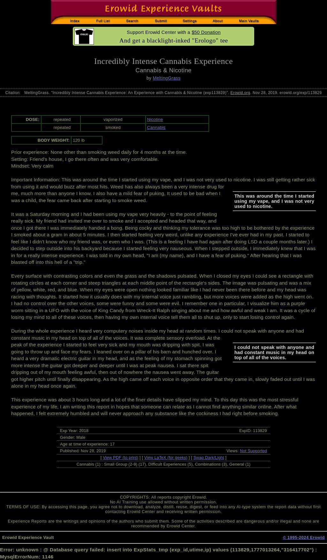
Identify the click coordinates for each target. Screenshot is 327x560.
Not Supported (253, 450)
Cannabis (156, 127)
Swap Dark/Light (209, 457)
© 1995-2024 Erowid (304, 537)
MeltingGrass (166, 78)
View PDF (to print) (120, 457)
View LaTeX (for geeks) (165, 457)
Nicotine (155, 119)
